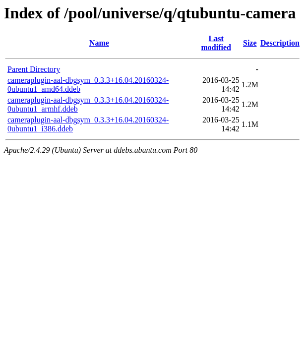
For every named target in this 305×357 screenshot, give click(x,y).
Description (280, 43)
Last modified (216, 43)
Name (99, 43)
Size (250, 43)
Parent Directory (33, 69)
